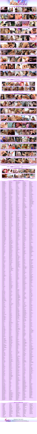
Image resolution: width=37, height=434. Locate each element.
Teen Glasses (30, 308)
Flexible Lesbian (17, 194)
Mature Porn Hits (24, 416)
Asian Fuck (3, 272)
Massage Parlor (23, 205)
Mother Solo (23, 285)
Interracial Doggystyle (18, 297)
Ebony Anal (10, 352)
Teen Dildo (30, 299)
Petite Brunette (23, 330)
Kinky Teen (17, 327)
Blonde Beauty (3, 387)
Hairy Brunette (17, 244)
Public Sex (23, 362)
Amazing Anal (3, 228)
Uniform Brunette (31, 346)
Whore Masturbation (31, 370)
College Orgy (10, 278)
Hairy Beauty (17, 243)
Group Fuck (17, 238)
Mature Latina (23, 226)
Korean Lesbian (17, 330)
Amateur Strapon (3, 221)
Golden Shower (17, 227)
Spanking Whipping (31, 259)
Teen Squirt (30, 323)
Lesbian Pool (17, 390)
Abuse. (28, 421)
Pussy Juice (23, 366)
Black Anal (3, 363)
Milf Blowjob (23, 245)
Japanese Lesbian (17, 314)
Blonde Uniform (10, 188)
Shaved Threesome (31, 223)
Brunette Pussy (10, 221)
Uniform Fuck (30, 347)
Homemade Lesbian (17, 264)
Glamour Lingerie (17, 223)
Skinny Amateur (30, 227)
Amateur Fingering (4, 204)
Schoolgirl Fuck (30, 200)
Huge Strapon (17, 287)
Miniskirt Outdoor (24, 267)
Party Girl (23, 322)
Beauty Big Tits (3, 316)
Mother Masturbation (24, 283)
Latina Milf (17, 345)
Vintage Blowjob (30, 354)
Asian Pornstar (3, 280)
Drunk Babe (10, 344)
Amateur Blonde (3, 192)
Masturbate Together (24, 206)
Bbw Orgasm (3, 308)
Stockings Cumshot (31, 265)
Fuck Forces (15, 90)
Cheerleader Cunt (10, 250)
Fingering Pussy (17, 183)
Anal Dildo (3, 245)
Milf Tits (23, 264)
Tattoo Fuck (30, 283)
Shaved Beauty (30, 213)
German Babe (17, 208)
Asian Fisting (3, 271)
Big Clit (3, 337)
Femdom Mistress (10, 394)
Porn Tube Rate (10, 406)
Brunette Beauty (10, 207)
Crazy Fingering (10, 291)
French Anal (17, 200)
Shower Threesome (31, 226)
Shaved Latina (30, 217)
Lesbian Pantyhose (17, 388)
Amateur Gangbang (4, 206)
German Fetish (17, 211)
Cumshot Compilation (11, 303)
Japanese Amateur (17, 306)
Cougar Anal (10, 282)
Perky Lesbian (23, 326)
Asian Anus (3, 263)
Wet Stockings (30, 367)
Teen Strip (30, 324)
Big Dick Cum (3, 346)
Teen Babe (30, 289)
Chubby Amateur (10, 251)
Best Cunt (3, 324)
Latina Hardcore (17, 343)
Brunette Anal (10, 204)
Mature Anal (23, 208)
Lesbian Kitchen (17, 377)
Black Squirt (3, 379)
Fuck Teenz (24, 406)
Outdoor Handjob (24, 312)
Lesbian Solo (23, 181)
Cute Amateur (10, 305)
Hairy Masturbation (17, 249)
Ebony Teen (10, 367)
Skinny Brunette (30, 232)
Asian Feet (3, 270)
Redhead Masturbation (24, 386)
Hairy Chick (17, 245)
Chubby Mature (10, 255)
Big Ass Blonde (3, 329)
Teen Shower (30, 320)
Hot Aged (24, 408)
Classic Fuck (10, 259)
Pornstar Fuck (23, 341)
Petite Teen (23, 332)
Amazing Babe (3, 229)
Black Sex (3, 377)
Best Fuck (3, 325)
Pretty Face (23, 356)
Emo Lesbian (10, 368)
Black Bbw (3, 365)
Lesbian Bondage (17, 360)
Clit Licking (10, 263)
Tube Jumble (32, 90)
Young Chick (30, 390)
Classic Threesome (10, 262)
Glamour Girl (17, 222)
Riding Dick (30, 183)
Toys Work (30, 344)
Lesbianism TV (24, 410)
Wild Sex (30, 381)
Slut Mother (30, 244)
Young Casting (30, 389)
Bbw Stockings (3, 309)
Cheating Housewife (11, 247)
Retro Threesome (30, 182)
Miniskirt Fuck (23, 266)
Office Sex (23, 299)
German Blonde (17, 209)
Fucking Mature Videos (18, 408)
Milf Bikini (23, 244)
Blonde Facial (3, 394)
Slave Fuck (30, 240)
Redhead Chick (23, 383)
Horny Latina (17, 274)
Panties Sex (23, 318)
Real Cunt (23, 375)
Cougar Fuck (10, 283)
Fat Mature (10, 386)
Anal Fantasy (3, 247)
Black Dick (3, 369)
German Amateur (17, 207)
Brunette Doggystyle (11, 213)
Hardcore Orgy (17, 259)
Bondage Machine (10, 192)
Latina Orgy (17, 347)
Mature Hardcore (24, 223)
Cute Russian (10, 311)
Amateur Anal (3, 189)
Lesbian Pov (17, 391)
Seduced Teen (30, 204)
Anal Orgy (3, 253)
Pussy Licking (23, 367)
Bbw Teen (3, 310)
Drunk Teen (10, 350)
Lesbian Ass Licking (18, 356)
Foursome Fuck (17, 198)
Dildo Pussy (10, 325)
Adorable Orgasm (4, 185)
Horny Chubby (17, 270)
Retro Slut (30, 181)
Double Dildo (10, 339)
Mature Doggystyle (24, 217)
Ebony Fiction (10, 416)
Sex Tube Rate (10, 408)
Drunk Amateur (10, 343)
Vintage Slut (30, 360)
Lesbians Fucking (24, 196)
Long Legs (23, 202)
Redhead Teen (23, 390)
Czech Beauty (10, 314)
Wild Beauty (30, 375)
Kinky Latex (17, 325)
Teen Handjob (30, 309)
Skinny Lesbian (30, 234)
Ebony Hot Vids (17, 403)
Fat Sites (17, 414)
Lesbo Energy (24, 412)
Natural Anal (23, 286)
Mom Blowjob (23, 269)
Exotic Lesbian (10, 372)
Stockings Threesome (31, 267)
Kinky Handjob (17, 324)
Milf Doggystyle (24, 247)
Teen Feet (30, 303)
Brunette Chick (10, 211)
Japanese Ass (17, 307)
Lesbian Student (24, 187)
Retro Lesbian (23, 396)
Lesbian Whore (23, 194)
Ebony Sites (17, 405)
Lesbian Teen (23, 190)
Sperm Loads (30, 261)
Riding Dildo (30, 184)
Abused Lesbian (3, 181)
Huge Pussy (17, 286)
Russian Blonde (30, 189)
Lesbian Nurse (17, 384)
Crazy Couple (10, 290)
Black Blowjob (3, 366)
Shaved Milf (30, 219)
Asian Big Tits (3, 265)
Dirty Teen (10, 335)
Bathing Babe (3, 297)
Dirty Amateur (10, 326)
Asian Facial (3, 269)
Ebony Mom (10, 363)
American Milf (3, 240)
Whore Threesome (31, 372)
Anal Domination (3, 246)
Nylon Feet (23, 295)
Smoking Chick (30, 248)
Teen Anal (30, 287)
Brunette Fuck (10, 215)
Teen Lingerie (30, 312)
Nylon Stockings (24, 297)
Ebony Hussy (17, 404)
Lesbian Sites (24, 411)
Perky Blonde (23, 325)
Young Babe (30, 386)
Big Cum (3, 343)
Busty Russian (10, 238)
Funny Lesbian (17, 205)
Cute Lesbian (10, 310)
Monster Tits (23, 280)
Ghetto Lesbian (17, 215)
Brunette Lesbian (10, 217)
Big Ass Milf (3, 333)
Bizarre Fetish (3, 360)
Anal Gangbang (3, 250)
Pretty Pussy (23, 358)
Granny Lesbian (17, 234)
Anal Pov (3, 255)
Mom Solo (23, 274)
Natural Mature (23, 288)
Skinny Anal (30, 228)
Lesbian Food (17, 371)
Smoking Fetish (30, 249)
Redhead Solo (23, 389)
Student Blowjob (30, 271)
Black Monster (3, 373)
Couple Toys (10, 289)
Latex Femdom (17, 333)
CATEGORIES (8, 79)
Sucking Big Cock (31, 276)
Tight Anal (30, 333)
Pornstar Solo (23, 347)
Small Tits (30, 245)
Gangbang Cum (17, 206)
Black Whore (3, 383)
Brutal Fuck (10, 228)
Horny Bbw (17, 268)
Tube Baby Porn (10, 410)
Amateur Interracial (4, 209)
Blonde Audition (3, 385)
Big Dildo (3, 348)
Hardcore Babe (17, 255)
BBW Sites (17, 411)
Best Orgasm (3, 326)
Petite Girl (23, 331)
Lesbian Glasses (17, 372)
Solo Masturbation (31, 255)
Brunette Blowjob (10, 209)
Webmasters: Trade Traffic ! (19, 419)
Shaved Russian (30, 221)
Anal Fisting (3, 248)
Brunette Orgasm (10, 219)
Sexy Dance (30, 209)
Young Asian (30, 385)
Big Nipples (3, 350)
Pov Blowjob (23, 349)
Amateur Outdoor (4, 215)
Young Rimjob (30, 394)
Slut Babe (30, 243)
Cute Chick (10, 308)
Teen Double (30, 301)
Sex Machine (30, 206)
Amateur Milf (3, 211)
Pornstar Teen (23, 348)
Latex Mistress (17, 335)
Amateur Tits (3, 226)
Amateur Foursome (4, 205)
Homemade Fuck (17, 263)
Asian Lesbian (3, 274)
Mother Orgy (23, 284)
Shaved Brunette (30, 215)
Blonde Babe (3, 386)
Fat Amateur (10, 379)
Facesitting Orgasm (11, 375)
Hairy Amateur (17, 240)
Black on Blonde (3, 384)
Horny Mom (17, 276)
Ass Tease (3, 289)
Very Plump (31, 407)
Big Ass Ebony (3, 331)
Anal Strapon (3, 257)
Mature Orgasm (23, 230)
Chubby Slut (10, 257)
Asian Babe (3, 264)
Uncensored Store (4, 411)
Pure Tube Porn (4, 403)
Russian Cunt (30, 192)
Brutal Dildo (10, 227)
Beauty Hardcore (3, 318)
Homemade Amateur (18, 261)
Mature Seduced (24, 234)
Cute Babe (10, 306)
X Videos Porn (31, 411)
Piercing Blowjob (24, 333)
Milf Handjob (23, 251)
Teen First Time (30, 305)
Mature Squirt (23, 236)
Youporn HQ (4, 414)
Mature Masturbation (24, 228)
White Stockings (30, 368)
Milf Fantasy (23, 248)
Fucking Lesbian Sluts (18, 409)
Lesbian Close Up (17, 362)
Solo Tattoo (30, 257)
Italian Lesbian (17, 305)
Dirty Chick (10, 330)
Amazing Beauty (3, 230)
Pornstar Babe (23, 339)
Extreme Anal (10, 373)
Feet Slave (10, 391)
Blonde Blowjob (3, 389)
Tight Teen (30, 337)
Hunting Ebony (17, 407)
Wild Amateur (30, 373)
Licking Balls (23, 198)
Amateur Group (3, 207)
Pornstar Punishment (24, 345)
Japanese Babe (17, 308)
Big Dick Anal (3, 344)
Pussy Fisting (23, 364)
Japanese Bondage (17, 311)
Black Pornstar (3, 375)
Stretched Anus (30, 270)
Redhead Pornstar (24, 388)
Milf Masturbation (24, 253)
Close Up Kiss (10, 267)
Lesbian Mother (17, 383)
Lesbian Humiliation (18, 375)
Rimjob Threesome (31, 186)
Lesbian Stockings (24, 185)
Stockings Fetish (30, 266)
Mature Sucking (24, 238)
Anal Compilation (4, 243)
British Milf (10, 202)
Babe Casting (3, 293)
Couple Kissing (10, 287)
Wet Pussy (30, 366)
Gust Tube (10, 404)
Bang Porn (4, 405)
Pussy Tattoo (23, 370)
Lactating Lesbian (17, 331)
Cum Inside (10, 297)
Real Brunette (23, 373)
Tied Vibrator (30, 332)
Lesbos (23, 414)
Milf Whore (23, 265)
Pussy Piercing (23, 368)
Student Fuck (30, 272)
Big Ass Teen (3, 335)
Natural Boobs (23, 287)
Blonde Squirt (10, 186)
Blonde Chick (3, 391)
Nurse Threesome (24, 293)
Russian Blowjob (30, 190)
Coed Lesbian (10, 274)
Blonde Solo (10, 185)
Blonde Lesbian (3, 398)
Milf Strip (23, 261)
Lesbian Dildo (17, 365)
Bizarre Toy (3, 362)
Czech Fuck (10, 316)
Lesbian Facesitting (17, 367)
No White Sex (4, 404)
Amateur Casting (3, 194)
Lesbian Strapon (24, 186)
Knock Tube (10, 405)
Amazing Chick (3, 232)
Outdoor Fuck (23, 311)
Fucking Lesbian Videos (18, 416)
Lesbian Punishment (18, 392)
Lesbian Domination (18, 366)
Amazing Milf (3, 234)
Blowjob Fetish (10, 190)
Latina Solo (17, 349)
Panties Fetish (23, 316)
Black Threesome (3, 381)
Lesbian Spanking (24, 183)
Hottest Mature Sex (25, 409)
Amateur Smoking (4, 219)
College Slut (10, 280)
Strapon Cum (30, 268)
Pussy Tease (23, 371)
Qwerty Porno (26, 90)
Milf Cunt (23, 246)
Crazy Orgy (10, 293)
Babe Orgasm (3, 295)
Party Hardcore (23, 323)
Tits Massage (30, 339)
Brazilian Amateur (10, 196)
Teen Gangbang (30, 307)
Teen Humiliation (31, 310)
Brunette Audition (10, 205)
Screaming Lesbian (31, 202)
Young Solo (30, 396)
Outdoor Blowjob (24, 310)
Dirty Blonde (10, 329)
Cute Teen (10, 312)
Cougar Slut (10, 284)
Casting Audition (10, 240)
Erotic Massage (10, 370)
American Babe (3, 236)
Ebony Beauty (10, 354)
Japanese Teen (17, 318)
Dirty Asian (10, 327)
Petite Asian (23, 329)
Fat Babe (10, 381)
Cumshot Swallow (10, 304)
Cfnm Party (10, 244)
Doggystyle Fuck (10, 337)
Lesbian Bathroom (17, 358)
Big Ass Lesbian (3, 332)
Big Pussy (3, 351)
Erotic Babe (10, 369)
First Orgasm (17, 186)
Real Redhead (23, 377)
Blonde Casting (3, 390)
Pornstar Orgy (23, 344)
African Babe (3, 187)
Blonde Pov (10, 183)
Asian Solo (3, 283)
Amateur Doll (3, 202)
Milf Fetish (23, 249)
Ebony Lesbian (10, 360)
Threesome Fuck (30, 331)
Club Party (10, 271)
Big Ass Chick (3, 330)
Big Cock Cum (3, 341)
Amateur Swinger (4, 223)
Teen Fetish (30, 304)
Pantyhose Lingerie (24, 320)
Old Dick (23, 301)
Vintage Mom (30, 358)
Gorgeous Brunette (17, 229)
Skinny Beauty (30, 229)
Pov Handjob (23, 350)
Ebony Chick (10, 356)
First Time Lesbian (17, 188)
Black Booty (3, 367)
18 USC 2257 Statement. (26, 421)
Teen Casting (30, 293)
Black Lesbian (3, 370)
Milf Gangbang (23, 250)
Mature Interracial (24, 224)
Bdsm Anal (3, 311)
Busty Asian (10, 230)
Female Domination (11, 392)
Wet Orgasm (30, 365)
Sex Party (30, 207)
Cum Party (10, 301)
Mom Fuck (23, 271)
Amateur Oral (3, 213)
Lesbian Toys (23, 192)
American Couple (4, 238)
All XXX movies (4, 416)
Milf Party (23, 255)
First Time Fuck (17, 187)
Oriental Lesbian (24, 308)
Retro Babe (23, 392)
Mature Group (23, 222)
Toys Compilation (31, 343)
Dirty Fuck (10, 331)
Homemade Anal (17, 262)
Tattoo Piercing (30, 285)
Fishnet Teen (17, 192)
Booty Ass (10, 194)
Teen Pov (30, 318)
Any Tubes (10, 403)
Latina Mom (17, 346)
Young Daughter (30, 391)
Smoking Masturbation (31, 251)
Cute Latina (10, 309)
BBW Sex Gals (17, 410)
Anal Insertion (3, 251)
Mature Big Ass (23, 211)
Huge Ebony (17, 284)
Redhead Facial (23, 384)
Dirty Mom (10, 333)
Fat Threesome (10, 390)
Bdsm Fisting (3, 312)
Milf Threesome (24, 263)
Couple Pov (10, 288)
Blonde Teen (10, 187)
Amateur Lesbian (3, 210)
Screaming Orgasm (31, 203)
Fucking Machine (17, 204)
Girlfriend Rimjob (17, 219)
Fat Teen (10, 389)
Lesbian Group (17, 373)
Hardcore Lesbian (17, 257)
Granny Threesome (17, 236)
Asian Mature (3, 276)
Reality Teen (23, 379)
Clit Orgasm (10, 264)
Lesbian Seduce (17, 396)
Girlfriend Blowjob (17, 217)
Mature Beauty (23, 210)
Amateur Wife (3, 227)
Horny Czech (17, 271)
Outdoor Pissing (24, 314)
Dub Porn (3, 406)
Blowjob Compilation (11, 189)
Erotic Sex (10, 371)
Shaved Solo (30, 222)
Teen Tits (30, 327)
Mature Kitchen (23, 225)
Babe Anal (3, 290)
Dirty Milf (10, 332)
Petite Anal (23, 328)
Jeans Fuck (17, 320)
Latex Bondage (17, 332)
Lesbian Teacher (24, 189)
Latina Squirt (17, 350)
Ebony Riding (10, 365)
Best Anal (3, 322)
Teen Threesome (30, 326)
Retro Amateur (23, 391)
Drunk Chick (10, 346)
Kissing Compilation (18, 328)
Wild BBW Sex (31, 408)
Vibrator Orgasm (30, 351)
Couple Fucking (10, 286)
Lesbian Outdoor (17, 387)
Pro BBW (31, 406)
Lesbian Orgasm (17, 386)
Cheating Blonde (10, 245)
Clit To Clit (10, 265)
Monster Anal (23, 276)
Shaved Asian (30, 211)
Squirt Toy (30, 264)
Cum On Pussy (10, 299)
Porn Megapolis (31, 405)
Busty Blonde (10, 232)
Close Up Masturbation (11, 268)
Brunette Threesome (11, 225)
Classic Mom (10, 261)
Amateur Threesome (4, 225)
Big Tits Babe (3, 352)
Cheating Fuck (10, 246)
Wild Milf (30, 379)
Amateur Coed (3, 196)
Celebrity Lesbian (10, 243)
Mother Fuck (23, 282)
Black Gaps (10, 412)
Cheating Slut (10, 249)
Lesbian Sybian (23, 188)
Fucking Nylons (24, 405)
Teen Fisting (30, 306)
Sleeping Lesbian (30, 242)
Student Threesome (31, 274)
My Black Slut (24, 404)
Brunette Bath (10, 206)
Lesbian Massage (17, 379)
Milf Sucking (23, 262)
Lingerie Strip (23, 200)
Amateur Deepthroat (4, 200)
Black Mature (3, 371)
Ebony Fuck (10, 358)
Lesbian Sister (17, 398)
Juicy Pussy (17, 322)
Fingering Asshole (17, 181)
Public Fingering (24, 360)
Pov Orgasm (23, 352)
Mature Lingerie (24, 227)
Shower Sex (30, 225)
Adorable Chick (3, 184)
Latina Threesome (17, 351)
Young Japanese (30, 392)
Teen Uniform (30, 328)
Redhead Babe (23, 381)
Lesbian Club (17, 363)
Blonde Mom (10, 181)
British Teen (10, 203)
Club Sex (10, 272)
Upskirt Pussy (30, 350)
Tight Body (30, 335)
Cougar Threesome (11, 285)
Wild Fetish (30, 377)
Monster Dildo (23, 278)
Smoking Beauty (30, 246)
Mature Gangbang (24, 221)
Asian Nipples (3, 278)
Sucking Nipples (30, 280)
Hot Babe (17, 280)
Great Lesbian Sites (25, 407)
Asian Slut (3, 282)
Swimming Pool (30, 282)
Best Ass (3, 323)
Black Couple (3, 368)
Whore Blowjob (30, 369)
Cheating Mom (10, 248)
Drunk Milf (10, 347)
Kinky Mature (17, 326)
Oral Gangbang (23, 304)
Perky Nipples (23, 327)
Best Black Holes (11, 411)
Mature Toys (23, 240)
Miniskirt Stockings (24, 268)
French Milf (17, 202)
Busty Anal (10, 229)
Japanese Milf (17, 316)
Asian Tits (3, 285)
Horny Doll (17, 272)
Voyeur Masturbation (31, 362)
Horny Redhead (17, 278)
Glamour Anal (17, 221)
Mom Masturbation (24, 272)
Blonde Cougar (3, 392)
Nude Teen (23, 291)
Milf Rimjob (23, 257)
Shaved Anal (30, 210)
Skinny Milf (30, 236)
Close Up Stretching (11, 270)
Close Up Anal (10, 266)
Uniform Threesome (31, 349)
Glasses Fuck (17, 226)
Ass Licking (3, 288)
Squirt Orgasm (30, 263)
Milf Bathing (23, 243)
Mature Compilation (24, 215)
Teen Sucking (30, 325)
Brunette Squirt (10, 223)
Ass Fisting (3, 287)
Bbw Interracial (3, 304)
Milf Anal (23, 242)
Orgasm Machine (24, 306)
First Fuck (17, 185)
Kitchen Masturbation (18, 329)
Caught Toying (10, 242)
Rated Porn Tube (11, 407)
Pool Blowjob (23, 335)
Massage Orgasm (24, 204)
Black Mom (3, 372)
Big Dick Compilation (4, 345)
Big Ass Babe (3, 328)
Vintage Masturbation (31, 356)
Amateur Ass (3, 190)
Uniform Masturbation (31, 348)
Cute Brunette (10, 307)
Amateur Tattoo (3, 224)
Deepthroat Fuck (10, 323)
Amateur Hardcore (4, 208)
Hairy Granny (17, 246)
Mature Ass (23, 209)
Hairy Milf (17, 250)
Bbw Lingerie (3, 306)
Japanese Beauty (17, 309)
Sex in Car (30, 208)
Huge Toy (17, 288)
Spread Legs (30, 262)
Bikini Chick (3, 358)
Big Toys (3, 356)
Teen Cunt (30, 297)
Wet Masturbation (31, 364)
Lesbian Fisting (17, 370)
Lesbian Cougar (17, 364)
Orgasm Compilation (24, 305)
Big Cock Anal (3, 339)
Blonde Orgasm (10, 182)
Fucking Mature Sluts (25, 403)
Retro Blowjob (23, 394)
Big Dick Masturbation (4, 347)
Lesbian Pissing (17, 389)
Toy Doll (30, 341)
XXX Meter (31, 409)
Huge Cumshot (17, 283)
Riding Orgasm (30, 185)
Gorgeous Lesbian (17, 230)
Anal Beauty (3, 242)
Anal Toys (3, 259)
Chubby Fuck (10, 253)
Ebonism (10, 414)
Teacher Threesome (31, 286)
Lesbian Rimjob (17, 394)
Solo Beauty (30, 253)
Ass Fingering (3, 286)
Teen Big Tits (30, 291)
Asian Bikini (3, 266)
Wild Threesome (30, 383)
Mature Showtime (31, 403)
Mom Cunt (23, 270)
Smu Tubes (10, 409)
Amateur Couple (3, 198)
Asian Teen (3, 284)
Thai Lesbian (30, 329)
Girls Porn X (31, 410)
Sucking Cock (30, 278)
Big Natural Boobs (4, 349)
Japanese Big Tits (17, 310)
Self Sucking (30, 205)
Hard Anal (17, 253)
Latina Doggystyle (17, 341)
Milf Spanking (23, 259)
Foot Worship (17, 196)
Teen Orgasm (30, 314)
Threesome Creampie (31, 330)
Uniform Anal (30, 345)
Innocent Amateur (17, 289)
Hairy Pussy (17, 251)
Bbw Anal (3, 301)
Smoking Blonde (30, 247)
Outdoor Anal (23, 309)
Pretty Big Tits (23, 354)
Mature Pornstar (24, 232)
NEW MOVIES (15, 79)
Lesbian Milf (17, 381)
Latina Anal (17, 337)
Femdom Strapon (10, 396)
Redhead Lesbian (24, 385)
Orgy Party (23, 307)
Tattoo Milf (30, 284)
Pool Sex (23, 337)
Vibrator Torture (30, 352)
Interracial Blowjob (17, 295)
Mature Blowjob (24, 213)
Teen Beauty (30, 290)
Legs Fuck (17, 354)
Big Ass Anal (3, 327)
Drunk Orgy (10, 348)
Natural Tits (23, 290)
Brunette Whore (10, 226)
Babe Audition (3, 291)
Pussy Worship (23, 372)
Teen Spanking (30, 322)
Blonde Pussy (10, 184)
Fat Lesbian (10, 385)
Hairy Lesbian (17, 248)
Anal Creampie (3, 244)
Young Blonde (30, 388)
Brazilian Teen (10, 198)
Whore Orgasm (30, 371)
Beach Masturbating (4, 314)
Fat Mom (10, 387)
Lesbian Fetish (17, 369)
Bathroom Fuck (3, 299)
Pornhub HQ (10, 90)
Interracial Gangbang (18, 299)
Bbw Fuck (3, 303)
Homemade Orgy (17, 265)
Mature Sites (31, 404)
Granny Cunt (17, 232)
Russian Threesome (31, 198)
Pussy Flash (23, 365)
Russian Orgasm (30, 196)
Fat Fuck (10, 384)
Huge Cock (17, 282)
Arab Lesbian (3, 261)
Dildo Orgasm (10, 324)
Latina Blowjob (17, 339)
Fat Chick (10, 383)
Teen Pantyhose (30, 316)
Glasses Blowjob (17, 225)
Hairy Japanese (17, 247)
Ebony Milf (10, 362)
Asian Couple (3, 268)
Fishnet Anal (17, 189)
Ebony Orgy (10, 364)
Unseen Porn (4, 412)
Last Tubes (4, 90)
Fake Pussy (10, 377)
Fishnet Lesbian (17, 190)
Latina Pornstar (17, 348)
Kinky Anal (17, 323)
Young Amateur (30, 384)
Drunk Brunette (10, 345)
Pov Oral (23, 351)
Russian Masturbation (31, 194)
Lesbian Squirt (23, 184)
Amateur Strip (3, 222)
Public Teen (23, 363)
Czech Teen (10, 320)
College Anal (10, 276)
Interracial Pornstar (17, 303)
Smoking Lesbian (31, 250)
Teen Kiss (30, 311)
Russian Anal (30, 187)
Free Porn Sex (31, 412)
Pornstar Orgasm (24, 343)
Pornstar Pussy (23, 346)
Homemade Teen (17, 266)
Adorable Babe (3, 182)
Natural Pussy (23, 289)
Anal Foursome (3, 249)
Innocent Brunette (17, 290)
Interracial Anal (17, 293)
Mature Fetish (23, 219)
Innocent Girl (17, 291)
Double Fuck (10, 341)
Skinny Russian (30, 238)
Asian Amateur (3, 262)
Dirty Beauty (10, 328)
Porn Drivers (21, 90)
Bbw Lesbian (3, 305)
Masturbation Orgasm (24, 207)
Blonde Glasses (3, 396)
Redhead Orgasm (24, 387)
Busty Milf (10, 236)
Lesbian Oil (17, 385)
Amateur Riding (3, 217)
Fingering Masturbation (18, 182)
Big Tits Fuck (3, 354)
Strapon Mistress (30, 269)
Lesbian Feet (17, 368)
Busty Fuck (10, 234)
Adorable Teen (3, 186)
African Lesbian (3, 188)
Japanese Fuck (17, 312)
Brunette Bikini (10, 208)
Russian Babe (30, 188)
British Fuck (10, 200)
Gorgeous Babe (17, 228)
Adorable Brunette (4, 183)
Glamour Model (17, 224)
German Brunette (17, 210)
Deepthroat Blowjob (11, 322)
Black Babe (3, 364)
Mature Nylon (23, 229)
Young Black (30, 387)
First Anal (17, 184)
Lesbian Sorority (24, 182)
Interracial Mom (17, 301)
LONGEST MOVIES (18, 79)
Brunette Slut (10, 222)
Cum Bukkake (10, 295)
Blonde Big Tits (3, 388)
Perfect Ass (23, 324)
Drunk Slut (10, 349)
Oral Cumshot (23, 303)
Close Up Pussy (10, 269)
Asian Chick (3, 267)
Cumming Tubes (17, 412)
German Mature (17, 213)
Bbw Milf (3, 307)
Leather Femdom (17, 352)
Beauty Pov (3, 320)
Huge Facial (17, 285)
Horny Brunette (17, 269)
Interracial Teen (17, 304)
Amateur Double (3, 203)
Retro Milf (23, 398)
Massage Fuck (23, 203)
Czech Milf (10, 318)
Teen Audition (30, 288)
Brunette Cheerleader (11, 210)
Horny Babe (17, 267)
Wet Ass (30, 363)
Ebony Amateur (10, 351)
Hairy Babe (17, 242)
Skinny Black (30, 230)
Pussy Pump (23, 369)
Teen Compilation (31, 295)
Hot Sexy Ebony (17, 406)
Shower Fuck (30, 224)
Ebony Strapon (10, 366)
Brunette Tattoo (10, 224)
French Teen (17, 203)
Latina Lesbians (17, 344)
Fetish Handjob (10, 398)
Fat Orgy (10, 388)
